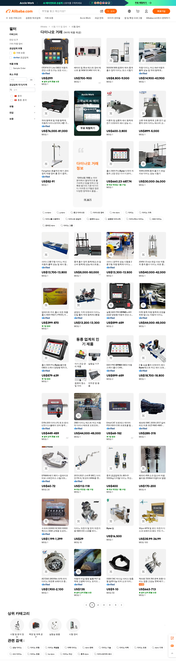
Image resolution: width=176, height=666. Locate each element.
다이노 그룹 (67, 225)
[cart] (138, 11)
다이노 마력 (122, 647)
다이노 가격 (145, 212)
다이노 (129, 212)
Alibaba (43, 26)
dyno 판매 (87, 647)
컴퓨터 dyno (93, 219)
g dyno (61, 212)
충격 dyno (83, 654)
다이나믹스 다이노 (135, 219)
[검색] (111, 11)
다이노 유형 (33, 647)
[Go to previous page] (86, 605)
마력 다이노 (71, 647)
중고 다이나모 (77, 212)
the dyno (115, 212)
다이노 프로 (140, 647)
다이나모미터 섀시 (103, 654)
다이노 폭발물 (52, 647)
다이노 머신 (66, 654)
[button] (101, 11)
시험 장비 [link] (76, 26)
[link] (172, 638)
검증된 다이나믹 (113, 219)
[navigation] (22, 316)
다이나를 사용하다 (51, 219)
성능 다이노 (16, 647)
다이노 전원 (33, 654)
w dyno (46, 212)
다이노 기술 (105, 647)
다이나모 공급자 (73, 219)
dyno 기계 (157, 647)
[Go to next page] (121, 605)
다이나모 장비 (97, 212)
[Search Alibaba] (70, 11)
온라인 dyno (48, 225)
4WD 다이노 (155, 219)
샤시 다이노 (16, 654)
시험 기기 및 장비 (59, 26)
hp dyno (49, 654)
